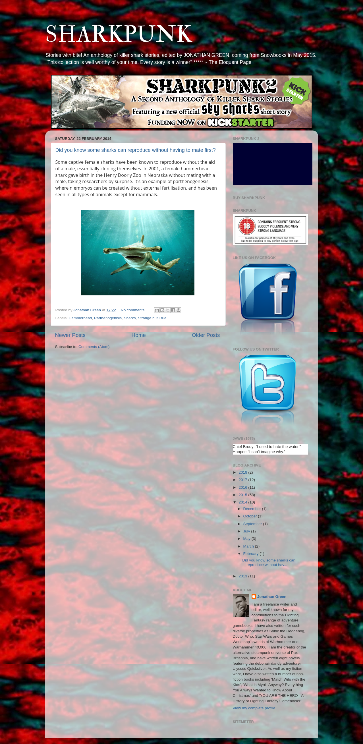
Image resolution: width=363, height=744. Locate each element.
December (252, 509)
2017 (243, 480)
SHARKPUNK (118, 34)
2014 (243, 502)
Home (139, 335)
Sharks (130, 318)
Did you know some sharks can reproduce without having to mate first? (135, 150)
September (253, 524)
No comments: (134, 310)
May (247, 538)
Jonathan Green (272, 596)
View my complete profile (254, 708)
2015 (243, 495)
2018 (243, 472)
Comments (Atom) (94, 347)
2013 (243, 576)
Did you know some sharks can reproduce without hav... (268, 562)
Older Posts (206, 335)
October (250, 516)
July (247, 531)
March (249, 546)
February (251, 554)
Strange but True (152, 318)
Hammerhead (80, 318)
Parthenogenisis (108, 318)
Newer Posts (70, 335)
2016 (243, 487)
